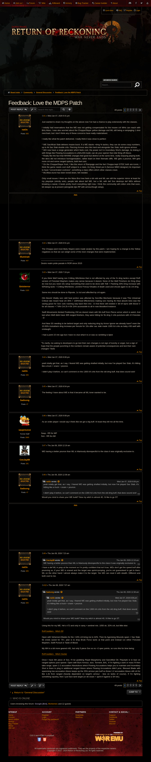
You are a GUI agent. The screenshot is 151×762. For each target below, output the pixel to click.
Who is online (21, 698)
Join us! (11, 728)
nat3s (25, 129)
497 (27, 261)
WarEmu (79, 717)
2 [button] (127, 110)
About (115, 3)
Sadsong (24, 400)
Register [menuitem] (129, 10)
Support (112, 715)
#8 (45, 475)
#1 (45, 116)
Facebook (113, 717)
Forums (11, 717)
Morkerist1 (53, 704)
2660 (27, 437)
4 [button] (133, 110)
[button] (140, 110)
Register (45, 715)
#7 (45, 445)
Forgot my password (50, 719)
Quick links (109, 10)
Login (44, 717)
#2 (45, 243)
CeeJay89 (25, 460)
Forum (32, 3)
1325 (27, 290)
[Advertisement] (75, 66)
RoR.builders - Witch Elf (52, 631)
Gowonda (79, 715)
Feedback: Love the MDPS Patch (68, 92)
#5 (45, 386)
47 (27, 404)
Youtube (112, 722)
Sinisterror (24, 286)
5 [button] (136, 110)
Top (140, 191)
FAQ (120, 10)
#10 (45, 585)
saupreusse (25, 430)
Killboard (56, 3)
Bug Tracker (83, 3)
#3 (45, 272)
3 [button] (130, 110)
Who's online (13, 719)
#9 (45, 553)
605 (27, 134)
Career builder (101, 3)
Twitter (111, 719)
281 (27, 463)
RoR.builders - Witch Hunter (54, 654)
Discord (112, 724)
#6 (45, 416)
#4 (45, 357)
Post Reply (17, 109)
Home (7, 3)
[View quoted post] (58, 481)
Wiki (44, 3)
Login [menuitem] (138, 10)
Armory (68, 3)
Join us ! (19, 3)
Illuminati (25, 257)
